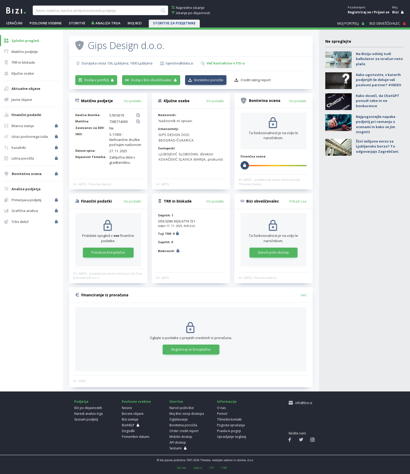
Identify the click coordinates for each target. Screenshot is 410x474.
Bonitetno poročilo (208, 80)
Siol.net (181, 468)
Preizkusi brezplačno (108, 252)
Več (303, 295)
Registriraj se (359, 12)
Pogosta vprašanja (231, 425)
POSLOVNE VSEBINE (46, 23)
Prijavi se (381, 12)
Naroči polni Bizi (181, 408)
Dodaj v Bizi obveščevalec (151, 80)
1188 (224, 468)
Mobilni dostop (180, 436)
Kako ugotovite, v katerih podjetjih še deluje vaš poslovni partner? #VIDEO (378, 79)
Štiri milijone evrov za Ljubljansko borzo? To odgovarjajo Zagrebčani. (377, 146)
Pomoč (222, 413)
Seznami (175, 448)
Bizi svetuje (130, 419)
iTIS (211, 468)
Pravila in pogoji (229, 431)
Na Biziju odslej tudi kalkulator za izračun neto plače (379, 58)
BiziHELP (128, 425)
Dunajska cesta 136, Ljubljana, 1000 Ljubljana (117, 63)
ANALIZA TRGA (108, 23)
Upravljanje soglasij (231, 436)
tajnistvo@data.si (179, 63)
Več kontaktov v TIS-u (226, 63)
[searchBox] (100, 10)
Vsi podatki (132, 101)
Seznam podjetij (86, 419)
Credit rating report (256, 80)
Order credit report (183, 431)
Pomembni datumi (135, 436)
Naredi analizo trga (88, 413)
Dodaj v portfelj (96, 80)
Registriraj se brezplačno (191, 349)
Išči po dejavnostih (88, 408)
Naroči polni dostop (273, 252)
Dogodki (128, 431)
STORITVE (77, 23)
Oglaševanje (178, 419)
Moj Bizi (135, 23)
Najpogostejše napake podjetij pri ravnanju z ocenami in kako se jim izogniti (375, 124)
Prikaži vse (297, 201)
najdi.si (197, 468)
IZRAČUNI (14, 23)
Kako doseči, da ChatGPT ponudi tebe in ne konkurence (377, 100)
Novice (127, 408)
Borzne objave (133, 413)
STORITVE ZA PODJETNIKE (174, 23)
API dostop (177, 442)
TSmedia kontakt (229, 419)
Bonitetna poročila (183, 425)
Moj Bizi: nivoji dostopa (186, 413)
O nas (221, 408)
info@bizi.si (303, 403)
